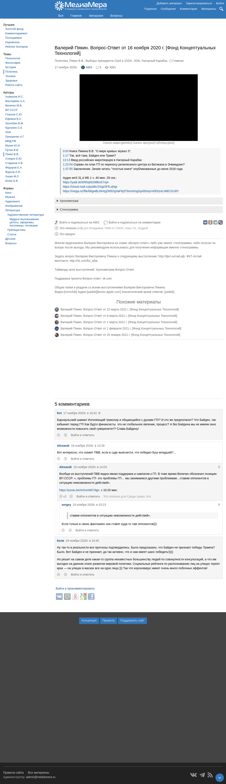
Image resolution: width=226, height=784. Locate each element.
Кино (8, 192)
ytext (170, 142)
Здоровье (11, 80)
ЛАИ (8, 132)
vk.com (107, 278)
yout (151, 142)
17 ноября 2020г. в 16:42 (80, 413)
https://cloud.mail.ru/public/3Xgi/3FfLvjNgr (90, 186)
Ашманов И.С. (14, 96)
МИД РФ (10, 141)
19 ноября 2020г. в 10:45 (82, 540)
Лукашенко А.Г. (14, 136)
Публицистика (16, 229)
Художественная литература (25, 214)
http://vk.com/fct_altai (83, 260)
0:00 (66, 151)
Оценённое (12, 42)
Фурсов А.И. (13, 172)
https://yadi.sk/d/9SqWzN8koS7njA (85, 182)
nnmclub (70, 291)
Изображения (14, 205)
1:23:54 (68, 164)
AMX (86, 67)
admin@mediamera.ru (40, 777)
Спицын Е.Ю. (13, 158)
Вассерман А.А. (15, 101)
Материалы (208, 8)
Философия (12, 62)
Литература (12, 210)
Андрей (143, 228)
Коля (60, 540)
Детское (10, 238)
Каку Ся (130, 228)
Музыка (10, 196)
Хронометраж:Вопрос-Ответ (115, 269)
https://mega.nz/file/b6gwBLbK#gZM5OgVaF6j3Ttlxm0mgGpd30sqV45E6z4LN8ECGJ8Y (121, 191)
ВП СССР (11, 110)
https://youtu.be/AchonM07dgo (79, 490)
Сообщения (168, 8)
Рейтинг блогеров (16, 46)
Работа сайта (13, 85)
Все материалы (38, 772)
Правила (109, 620)
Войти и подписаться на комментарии (135, 222)
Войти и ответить (82, 435)
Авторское (96, 15)
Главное (76, 15)
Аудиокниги (12, 201)
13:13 (66, 160)
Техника (10, 76)
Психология (12, 58)
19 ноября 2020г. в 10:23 (89, 504)
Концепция (89, 620)
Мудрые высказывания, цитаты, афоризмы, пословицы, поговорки (24, 222)
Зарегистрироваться (199, 3)
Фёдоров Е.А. (13, 167)
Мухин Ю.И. (12, 145)
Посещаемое (13, 37)
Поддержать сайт (132, 620)
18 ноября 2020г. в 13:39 (87, 445)
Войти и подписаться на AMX (79, 222)
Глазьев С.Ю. (13, 114)
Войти (220, 3)
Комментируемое (16, 33)
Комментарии (188, 8)
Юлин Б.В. (12, 180)
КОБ (137, 60)
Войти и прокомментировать (75, 588)
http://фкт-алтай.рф (171, 256)
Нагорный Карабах (154, 60)
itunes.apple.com (109, 291)
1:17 (66, 155)
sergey (66, 504)
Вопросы (116, 15)
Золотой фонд (14, 28)
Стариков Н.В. (14, 163)
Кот (59, 413)
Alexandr (63, 445)
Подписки (150, 8)
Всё (60, 15)
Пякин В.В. (12, 154)
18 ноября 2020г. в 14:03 (90, 467)
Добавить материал (169, 3)
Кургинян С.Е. (14, 127)
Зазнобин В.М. (14, 123)
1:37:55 (68, 169)
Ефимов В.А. (13, 118)
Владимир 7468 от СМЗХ (106, 228)
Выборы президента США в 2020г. (109, 60)
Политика (11, 71)
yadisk (92, 291)
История (10, 67)
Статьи (11, 234)
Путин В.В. (12, 150)
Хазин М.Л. (12, 176)
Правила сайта (13, 772)
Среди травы (136, 496)
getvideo (126, 142)
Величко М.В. (13, 105)
